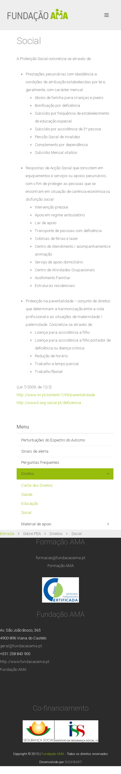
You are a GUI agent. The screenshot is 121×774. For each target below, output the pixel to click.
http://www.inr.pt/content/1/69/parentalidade (56, 395)
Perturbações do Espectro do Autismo (53, 440)
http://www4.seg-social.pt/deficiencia (49, 402)
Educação (29, 503)
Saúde (26, 494)
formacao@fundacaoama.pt (60, 558)
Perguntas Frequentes (40, 462)
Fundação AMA (13, 669)
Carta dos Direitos (37, 485)
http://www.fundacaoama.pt (24, 661)
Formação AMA (60, 565)
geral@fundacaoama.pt (21, 646)
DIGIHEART (73, 762)
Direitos (27, 473)
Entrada (7, 533)
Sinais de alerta (34, 451)
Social (26, 512)
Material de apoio (36, 524)
